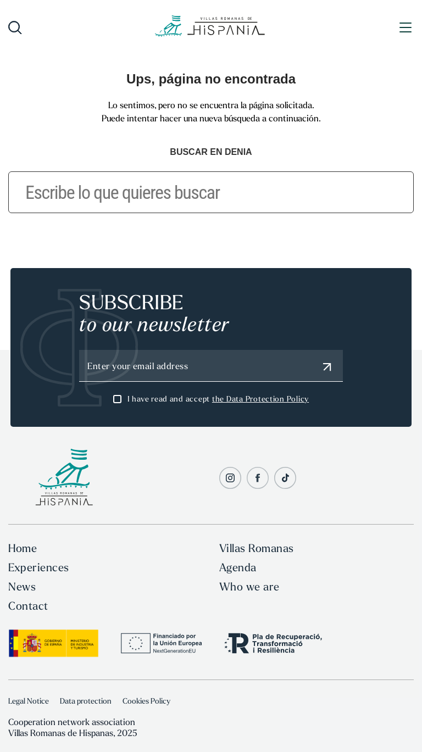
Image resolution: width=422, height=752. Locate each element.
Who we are (249, 586)
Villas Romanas (256, 548)
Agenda (238, 567)
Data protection (86, 701)
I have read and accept (218, 399)
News (22, 586)
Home (22, 548)
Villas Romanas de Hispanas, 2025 (72, 732)
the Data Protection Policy (260, 399)
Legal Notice (28, 701)
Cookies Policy (146, 701)
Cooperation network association (71, 721)
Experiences (38, 567)
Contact (28, 605)
